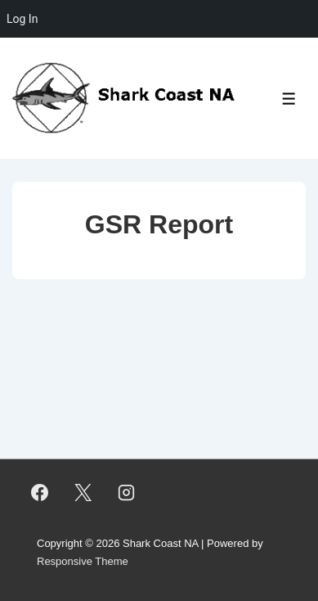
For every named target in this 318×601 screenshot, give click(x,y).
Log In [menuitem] (22, 18)
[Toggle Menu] (289, 99)
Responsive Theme (82, 561)
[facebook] (40, 493)
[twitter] (83, 493)
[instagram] (126, 493)
